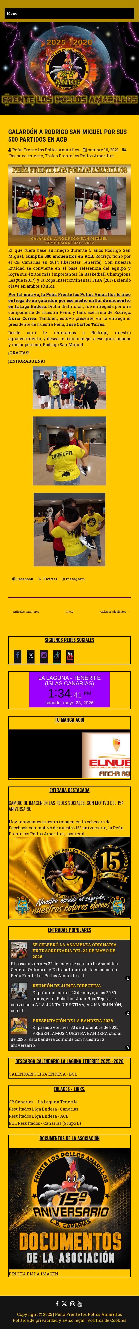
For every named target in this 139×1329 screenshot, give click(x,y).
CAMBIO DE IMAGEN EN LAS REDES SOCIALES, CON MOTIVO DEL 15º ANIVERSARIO (66, 805)
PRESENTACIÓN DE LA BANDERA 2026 (72, 1020)
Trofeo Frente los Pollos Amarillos (79, 155)
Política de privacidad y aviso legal (49, 1320)
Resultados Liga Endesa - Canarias (43, 1109)
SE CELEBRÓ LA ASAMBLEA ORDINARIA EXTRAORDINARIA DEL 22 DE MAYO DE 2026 (74, 950)
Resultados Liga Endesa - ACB (39, 1116)
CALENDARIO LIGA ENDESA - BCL (43, 1074)
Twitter (47, 578)
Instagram (73, 579)
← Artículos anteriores (24, 611)
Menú (12, 13)
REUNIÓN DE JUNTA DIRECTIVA (66, 985)
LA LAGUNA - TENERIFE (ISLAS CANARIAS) (69, 680)
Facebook (22, 579)
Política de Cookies (106, 1320)
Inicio (69, 611)
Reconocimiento (26, 155)
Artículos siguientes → (115, 611)
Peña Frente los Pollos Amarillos (88, 1314)
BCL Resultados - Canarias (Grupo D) (45, 1123)
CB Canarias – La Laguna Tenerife (43, 1102)
